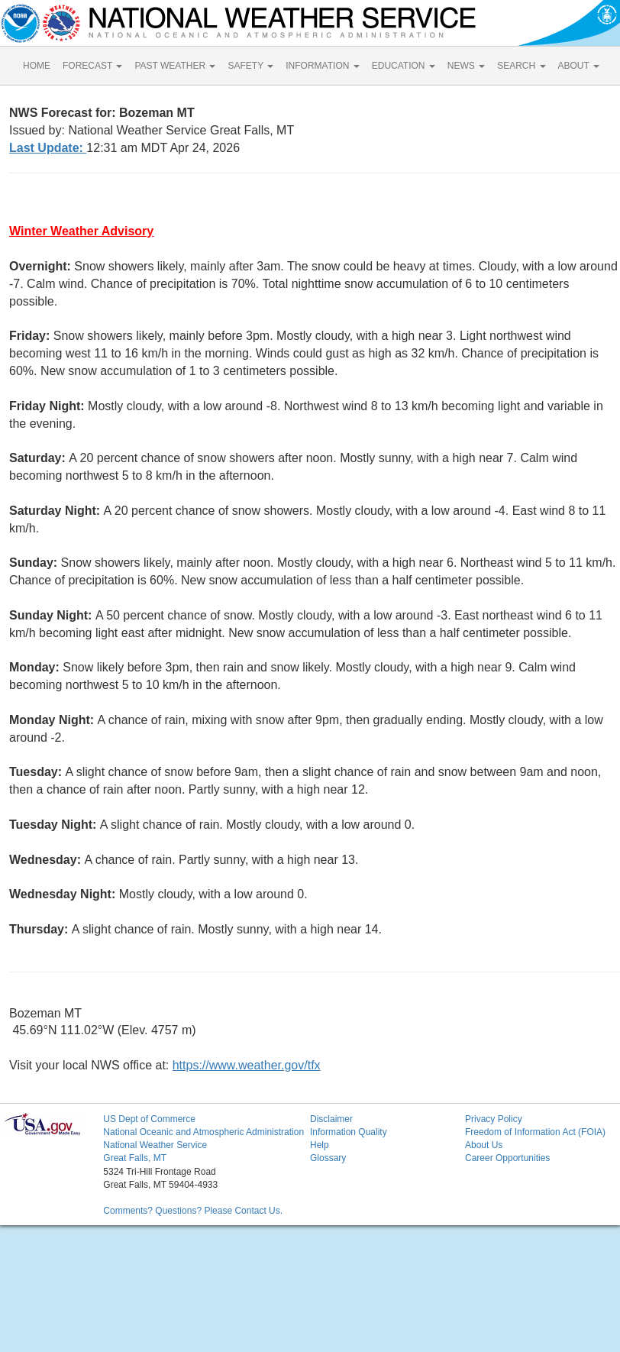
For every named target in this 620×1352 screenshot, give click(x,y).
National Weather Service (155, 1145)
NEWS (466, 65)
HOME (36, 65)
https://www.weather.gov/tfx (247, 1065)
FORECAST (92, 65)
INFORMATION (322, 65)
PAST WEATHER (174, 65)
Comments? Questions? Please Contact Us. (193, 1210)
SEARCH (521, 65)
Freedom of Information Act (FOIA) (535, 1132)
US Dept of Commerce (149, 1119)
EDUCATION (403, 65)
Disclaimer (331, 1119)
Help (319, 1145)
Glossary (328, 1158)
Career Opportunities (507, 1158)
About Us (483, 1145)
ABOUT (578, 65)
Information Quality (348, 1132)
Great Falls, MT (134, 1158)
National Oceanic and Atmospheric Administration (203, 1132)
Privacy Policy (493, 1119)
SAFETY (250, 65)
